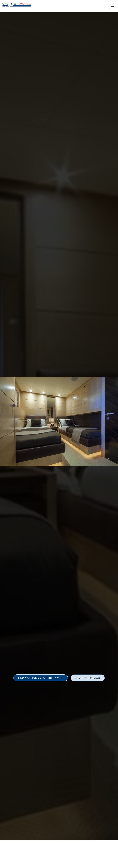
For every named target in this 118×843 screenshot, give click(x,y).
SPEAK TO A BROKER (87, 677)
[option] (59, 421)
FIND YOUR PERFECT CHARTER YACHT (40, 677)
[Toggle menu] (112, 5)
